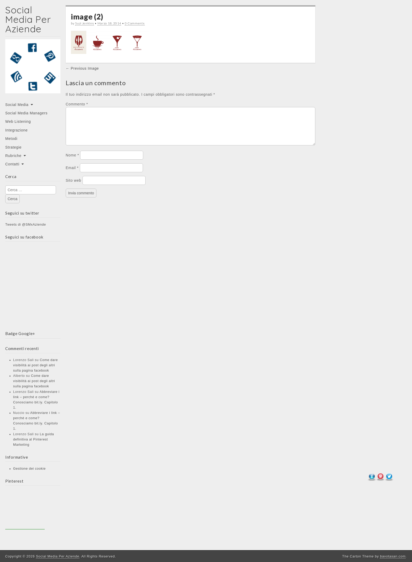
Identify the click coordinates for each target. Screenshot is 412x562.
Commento (77, 104)
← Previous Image (82, 68)
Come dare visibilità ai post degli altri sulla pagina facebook (35, 365)
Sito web (73, 187)
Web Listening (18, 121)
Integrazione (16, 130)
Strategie (13, 147)
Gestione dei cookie (29, 468)
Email (72, 174)
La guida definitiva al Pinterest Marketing (33, 439)
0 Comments (135, 23)
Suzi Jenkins (84, 23)
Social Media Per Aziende (28, 19)
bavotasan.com (392, 556)
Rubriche (13, 156)
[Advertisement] (25, 509)
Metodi (11, 138)
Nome (72, 161)
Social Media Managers (26, 113)
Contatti (12, 164)
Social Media (17, 105)
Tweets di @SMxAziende (25, 224)
